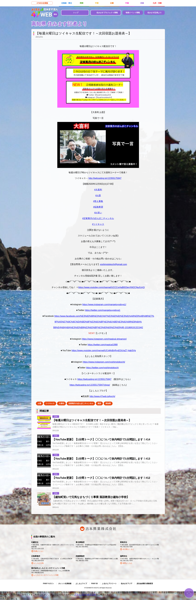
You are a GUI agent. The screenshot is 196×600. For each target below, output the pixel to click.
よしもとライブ (81, 583)
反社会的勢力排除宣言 (145, 583)
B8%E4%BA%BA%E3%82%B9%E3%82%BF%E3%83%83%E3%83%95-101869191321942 (98, 327)
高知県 (108, 403)
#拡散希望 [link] (98, 207)
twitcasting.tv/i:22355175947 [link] (104, 178)
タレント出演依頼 (64, 583)
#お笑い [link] (98, 212)
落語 (99, 403)
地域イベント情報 (133, 13)
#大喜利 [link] (98, 189)
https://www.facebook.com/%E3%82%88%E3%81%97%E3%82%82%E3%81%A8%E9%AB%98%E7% (104, 316)
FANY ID (94, 583)
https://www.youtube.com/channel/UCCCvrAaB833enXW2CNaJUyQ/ (111, 287)
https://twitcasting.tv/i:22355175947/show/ (90, 385)
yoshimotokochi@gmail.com (113, 264)
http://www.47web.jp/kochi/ (102, 396)
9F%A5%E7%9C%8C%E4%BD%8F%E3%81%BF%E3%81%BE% (87, 322)
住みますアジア (126, 583)
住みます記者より (154, 13)
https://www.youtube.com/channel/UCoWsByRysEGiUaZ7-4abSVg (104, 350)
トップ (75, 13)
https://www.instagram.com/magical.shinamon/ (104, 339)
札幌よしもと (39, 551)
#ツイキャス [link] (98, 224)
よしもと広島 (39, 563)
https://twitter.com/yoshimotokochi (102, 367)
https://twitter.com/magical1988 (103, 344)
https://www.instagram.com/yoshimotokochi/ (104, 362)
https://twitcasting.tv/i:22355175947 (94, 379)
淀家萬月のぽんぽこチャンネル (80, 403)
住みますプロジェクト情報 (107, 13)
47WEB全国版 (42, 3)
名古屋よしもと (128, 549)
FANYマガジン (48, 583)
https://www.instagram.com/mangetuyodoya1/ (104, 304)
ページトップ (189, 593)
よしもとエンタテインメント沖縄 (46, 575)
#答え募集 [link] (98, 201)
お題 (39, 403)
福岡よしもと (127, 563)
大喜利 (61, 403)
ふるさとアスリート (109, 583)
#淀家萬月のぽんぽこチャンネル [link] (98, 218)
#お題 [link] (98, 195)
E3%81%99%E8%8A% (130, 322)
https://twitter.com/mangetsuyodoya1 (102, 310)
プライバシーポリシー (85, 594)
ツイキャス (50, 403)
